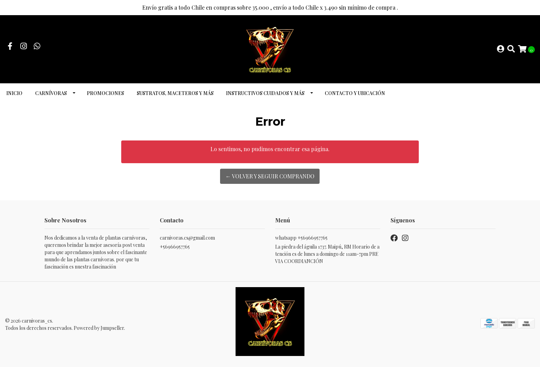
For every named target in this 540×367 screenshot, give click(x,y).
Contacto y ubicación (355, 93)
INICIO (14, 93)
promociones (105, 93)
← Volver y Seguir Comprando (269, 176)
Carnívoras (51, 93)
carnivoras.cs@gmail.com (187, 237)
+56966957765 (175, 246)
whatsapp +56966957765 (301, 237)
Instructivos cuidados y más (265, 93)
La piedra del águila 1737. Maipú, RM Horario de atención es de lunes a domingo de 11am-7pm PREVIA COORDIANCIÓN (327, 253)
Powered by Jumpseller (99, 328)
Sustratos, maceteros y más (175, 93)
